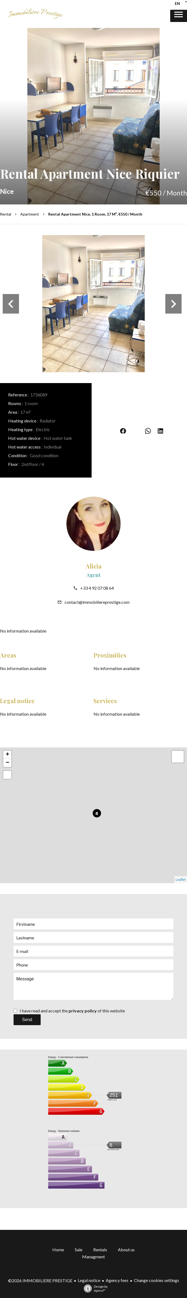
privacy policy (83, 1010)
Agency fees (117, 1280)
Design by (94, 1288)
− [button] (7, 763)
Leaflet (181, 879)
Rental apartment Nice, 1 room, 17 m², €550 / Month (95, 214)
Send (27, 1019)
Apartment (29, 214)
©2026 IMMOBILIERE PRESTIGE (40, 1280)
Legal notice (89, 1280)
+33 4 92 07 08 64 (97, 587)
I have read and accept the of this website (72, 1010)
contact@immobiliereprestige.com (97, 602)
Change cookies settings (156, 1280)
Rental (5, 214)
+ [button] (7, 755)
